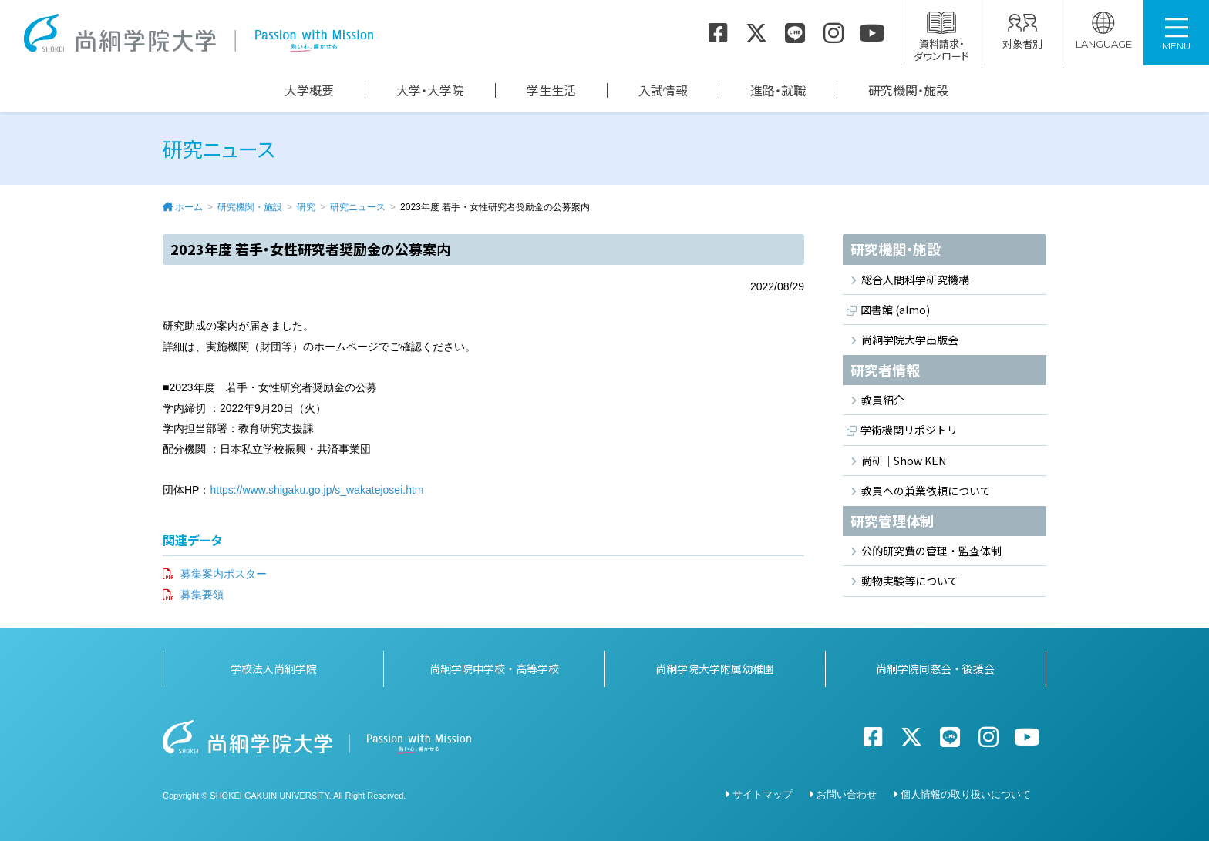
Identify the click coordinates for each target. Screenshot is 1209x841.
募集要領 (202, 594)
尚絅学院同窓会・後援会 (935, 668)
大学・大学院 (430, 90)
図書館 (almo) (895, 309)
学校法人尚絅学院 (274, 668)
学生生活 (551, 90)
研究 (306, 207)
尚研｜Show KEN (903, 460)
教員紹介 (882, 399)
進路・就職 (778, 90)
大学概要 (309, 90)
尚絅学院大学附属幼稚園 (714, 668)
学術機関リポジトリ (909, 430)
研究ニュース (358, 207)
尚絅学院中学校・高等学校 (494, 668)
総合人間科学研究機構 (915, 279)
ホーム (189, 207)
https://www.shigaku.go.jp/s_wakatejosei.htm (316, 490)
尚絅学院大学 (198, 33)
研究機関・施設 (908, 90)
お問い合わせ (847, 794)
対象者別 (1022, 31)
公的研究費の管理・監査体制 (931, 550)
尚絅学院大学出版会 (909, 339)
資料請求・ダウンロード (941, 37)
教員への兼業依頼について (926, 490)
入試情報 (663, 90)
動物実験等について (909, 580)
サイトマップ (762, 794)
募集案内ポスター (223, 574)
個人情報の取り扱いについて (966, 794)
